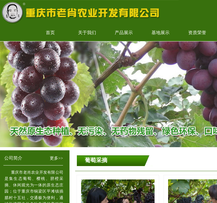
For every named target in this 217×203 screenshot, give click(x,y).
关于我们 (87, 32)
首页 (50, 32)
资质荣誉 (197, 32)
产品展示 (124, 32)
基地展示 (160, 32)
